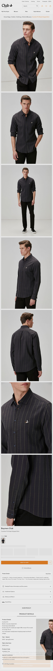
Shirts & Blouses (26, 568)
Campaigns (44, 1)
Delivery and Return (8, 597)
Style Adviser (37, 11)
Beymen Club (7, 528)
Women (16, 11)
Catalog (33, 1)
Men (26, 11)
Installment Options (8, 592)
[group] (3, 540)
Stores (38, 1)
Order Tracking (25, 1)
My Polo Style (5, 11)
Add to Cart (24, 562)
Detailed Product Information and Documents (14, 586)
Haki (4, 536)
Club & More (6, 602)
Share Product (26, 608)
